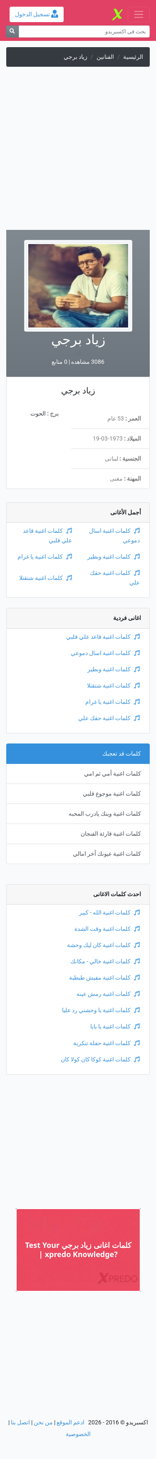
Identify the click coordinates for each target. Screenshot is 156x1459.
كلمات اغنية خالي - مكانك (105, 961)
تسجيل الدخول (36, 14)
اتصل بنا (20, 1422)
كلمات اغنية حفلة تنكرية (106, 1043)
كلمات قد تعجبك (121, 753)
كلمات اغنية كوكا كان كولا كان (100, 1059)
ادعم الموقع (70, 1422)
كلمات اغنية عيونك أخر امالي (107, 853)
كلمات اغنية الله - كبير (109, 912)
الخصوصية (78, 1434)
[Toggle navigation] (139, 14)
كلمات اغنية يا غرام (44, 556)
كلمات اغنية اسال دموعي (105, 653)
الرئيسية (133, 56)
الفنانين (105, 56)
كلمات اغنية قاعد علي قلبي (103, 636)
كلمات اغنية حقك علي (109, 718)
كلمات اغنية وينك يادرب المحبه (105, 813)
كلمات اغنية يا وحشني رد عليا (101, 1010)
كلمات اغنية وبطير (113, 556)
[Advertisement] (78, 151)
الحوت (38, 413)
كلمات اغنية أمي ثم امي (112, 773)
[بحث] (12, 31)
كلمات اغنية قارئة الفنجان (111, 833)
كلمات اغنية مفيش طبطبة (104, 977)
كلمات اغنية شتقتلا (45, 578)
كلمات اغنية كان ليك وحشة (103, 945)
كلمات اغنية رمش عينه (108, 994)
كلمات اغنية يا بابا (115, 1026)
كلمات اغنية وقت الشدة (107, 928)
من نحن (43, 1422)
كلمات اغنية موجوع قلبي (112, 793)
